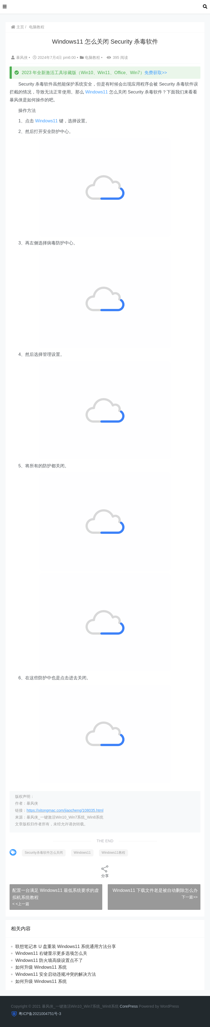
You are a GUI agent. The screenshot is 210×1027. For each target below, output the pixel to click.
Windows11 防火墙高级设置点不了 (49, 960)
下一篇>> (189, 897)
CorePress (129, 1006)
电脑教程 (36, 27)
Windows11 (96, 92)
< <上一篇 (20, 904)
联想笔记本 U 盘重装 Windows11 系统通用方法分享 (65, 946)
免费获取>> (155, 72)
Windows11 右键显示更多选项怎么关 (51, 953)
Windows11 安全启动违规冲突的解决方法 (55, 974)
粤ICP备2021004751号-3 (40, 1013)
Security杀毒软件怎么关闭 (44, 853)
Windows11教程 (113, 853)
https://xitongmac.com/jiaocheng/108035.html (65, 810)
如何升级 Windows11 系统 (41, 967)
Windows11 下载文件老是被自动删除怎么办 (155, 890)
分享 (105, 871)
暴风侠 (20, 57)
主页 (17, 27)
